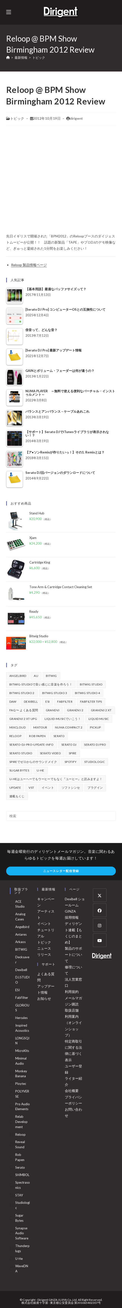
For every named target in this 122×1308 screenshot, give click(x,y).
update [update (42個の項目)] (15, 787)
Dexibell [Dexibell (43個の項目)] (31, 701)
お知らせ (44, 998)
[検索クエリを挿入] (61, 816)
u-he (19, 1259)
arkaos (20, 942)
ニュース (44, 948)
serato (20, 1167)
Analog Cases (20, 916)
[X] (99, 895)
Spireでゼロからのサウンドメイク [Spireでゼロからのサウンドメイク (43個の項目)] (33, 762)
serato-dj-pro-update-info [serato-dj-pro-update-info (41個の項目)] (31, 744)
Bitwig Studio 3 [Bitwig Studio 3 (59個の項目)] (54, 693)
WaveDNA (21, 1268)
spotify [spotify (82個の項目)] (71, 762)
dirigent (76, 118)
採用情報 (72, 917)
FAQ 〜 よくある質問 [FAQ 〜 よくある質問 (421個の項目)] (23, 710)
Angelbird (22, 927)
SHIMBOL (22, 1175)
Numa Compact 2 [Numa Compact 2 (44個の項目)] (69, 727)
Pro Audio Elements (22, 1106)
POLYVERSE (22, 1093)
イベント (44, 923)
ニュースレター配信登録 (61, 871)
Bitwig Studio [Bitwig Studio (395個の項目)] (91, 684)
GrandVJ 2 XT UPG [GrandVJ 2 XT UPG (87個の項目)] (23, 719)
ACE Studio (20, 904)
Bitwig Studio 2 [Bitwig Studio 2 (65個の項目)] (22, 693)
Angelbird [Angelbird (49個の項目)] (17, 676)
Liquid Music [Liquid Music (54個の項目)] (98, 719)
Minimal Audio (21, 1060)
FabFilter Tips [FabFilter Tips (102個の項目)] (91, 701)
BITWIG (21, 949)
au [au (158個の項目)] (36, 676)
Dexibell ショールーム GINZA (75, 905)
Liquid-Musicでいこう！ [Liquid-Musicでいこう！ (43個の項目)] (63, 719)
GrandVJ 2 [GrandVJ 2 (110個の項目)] (75, 710)
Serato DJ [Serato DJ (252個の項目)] (69, 744)
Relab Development (21, 1122)
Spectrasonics (22, 1185)
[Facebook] (99, 910)
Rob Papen (19, 1157)
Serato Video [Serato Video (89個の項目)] (50, 753)
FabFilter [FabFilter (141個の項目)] (64, 701)
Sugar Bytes (19, 1217)
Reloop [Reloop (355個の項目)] (15, 736)
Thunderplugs (22, 1248)
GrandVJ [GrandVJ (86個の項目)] (53, 710)
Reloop (20, 1134)
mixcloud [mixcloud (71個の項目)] (17, 727)
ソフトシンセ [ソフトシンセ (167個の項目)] (71, 787)
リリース (44, 954)
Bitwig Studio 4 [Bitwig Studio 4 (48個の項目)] (87, 693)
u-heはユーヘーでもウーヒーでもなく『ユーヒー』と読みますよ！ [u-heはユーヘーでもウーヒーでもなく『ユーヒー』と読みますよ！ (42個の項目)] (56, 779)
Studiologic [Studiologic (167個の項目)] (94, 762)
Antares (21, 934)
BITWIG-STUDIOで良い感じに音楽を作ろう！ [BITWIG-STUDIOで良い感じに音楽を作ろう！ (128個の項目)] (40, 684)
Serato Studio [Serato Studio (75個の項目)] (20, 753)
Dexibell (21, 970)
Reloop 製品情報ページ (29, 265)
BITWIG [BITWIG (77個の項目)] (51, 676)
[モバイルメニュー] (8, 12)
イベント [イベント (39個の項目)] (48, 787)
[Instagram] (99, 925)
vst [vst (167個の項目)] (31, 787)
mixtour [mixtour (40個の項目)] (40, 727)
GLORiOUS (22, 1007)
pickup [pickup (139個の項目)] (95, 727)
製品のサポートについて (73, 954)
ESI (17, 990)
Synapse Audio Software (21, 1233)
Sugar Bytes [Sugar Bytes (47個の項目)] (19, 770)
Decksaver (22, 959)
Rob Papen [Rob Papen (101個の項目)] (37, 736)
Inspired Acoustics (22, 1027)
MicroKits (22, 1051)
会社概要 (72, 1091)
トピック (38, 57)
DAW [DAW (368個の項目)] (12, 701)
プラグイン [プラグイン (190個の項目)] (95, 787)
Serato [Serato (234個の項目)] (59, 736)
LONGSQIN (22, 1040)
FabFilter (21, 998)
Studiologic (22, 1205)
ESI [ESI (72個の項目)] (47, 701)
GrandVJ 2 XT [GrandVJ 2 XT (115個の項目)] (101, 710)
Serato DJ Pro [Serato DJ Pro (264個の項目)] (95, 744)
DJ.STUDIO (22, 979)
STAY (19, 1195)
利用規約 (72, 991)
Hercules (21, 1018)
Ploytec (20, 1084)
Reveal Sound (20, 1144)
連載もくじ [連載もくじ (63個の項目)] (17, 796)
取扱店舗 (72, 1010)
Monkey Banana (21, 1073)
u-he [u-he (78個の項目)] (40, 770)
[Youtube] (99, 940)
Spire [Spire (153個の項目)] (73, 753)
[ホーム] (8, 57)
